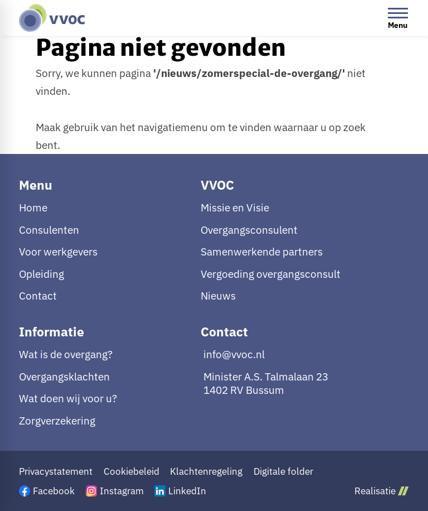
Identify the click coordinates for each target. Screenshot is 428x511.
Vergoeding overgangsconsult (271, 274)
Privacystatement (56, 471)
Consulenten (49, 230)
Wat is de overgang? (66, 354)
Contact (38, 295)
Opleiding (41, 274)
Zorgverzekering (57, 420)
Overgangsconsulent (249, 230)
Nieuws (218, 295)
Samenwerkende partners (262, 251)
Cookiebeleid (131, 471)
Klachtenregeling (206, 471)
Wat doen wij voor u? (68, 398)
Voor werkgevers (58, 251)
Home (33, 207)
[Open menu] (398, 18)
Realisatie (381, 490)
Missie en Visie (235, 207)
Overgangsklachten (64, 376)
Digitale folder (283, 471)
